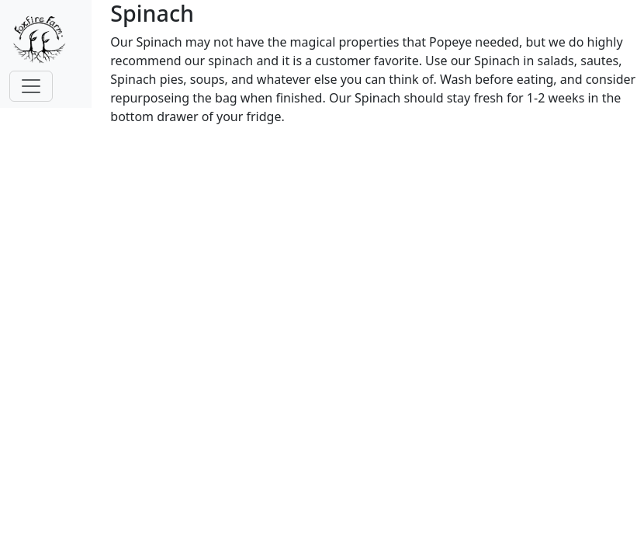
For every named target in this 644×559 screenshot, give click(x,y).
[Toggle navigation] (31, 86)
